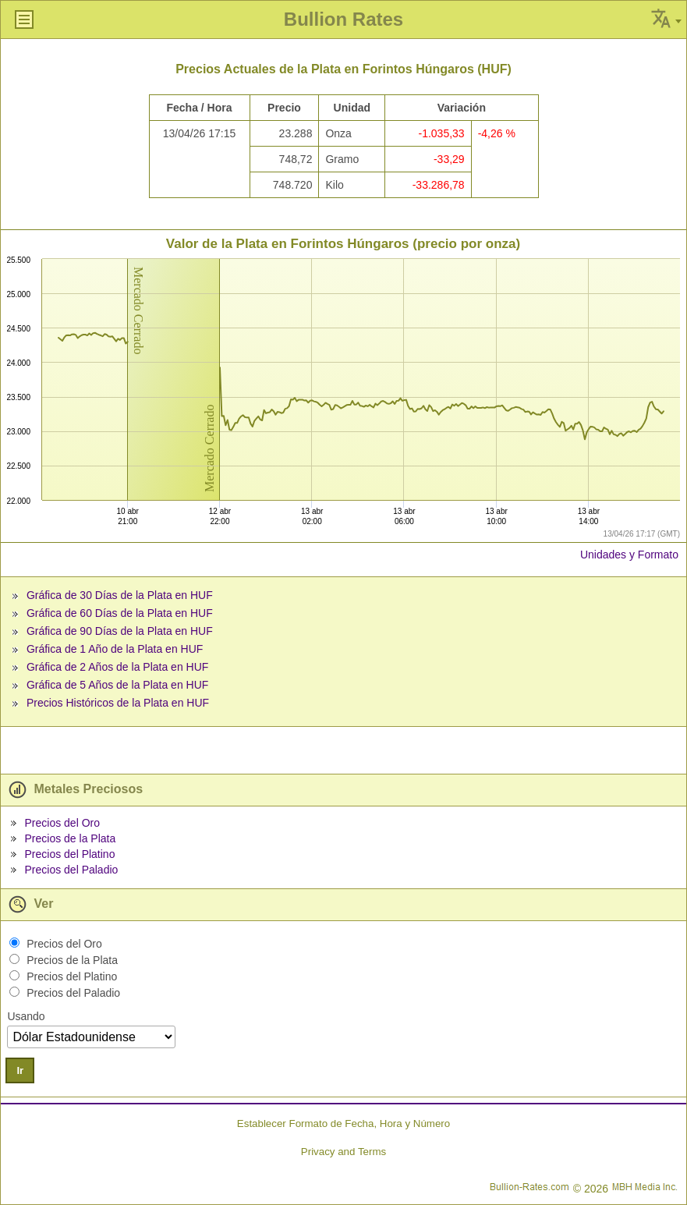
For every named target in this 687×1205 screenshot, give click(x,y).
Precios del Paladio (71, 869)
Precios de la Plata (69, 838)
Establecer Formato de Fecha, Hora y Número (343, 1123)
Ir (19, 1070)
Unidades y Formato (629, 554)
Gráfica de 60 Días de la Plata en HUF (120, 613)
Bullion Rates (343, 19)
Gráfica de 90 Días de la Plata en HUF (120, 631)
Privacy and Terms (343, 1151)
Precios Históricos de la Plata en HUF (118, 702)
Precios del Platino (69, 854)
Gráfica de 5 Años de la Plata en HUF (117, 685)
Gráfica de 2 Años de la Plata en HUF (117, 667)
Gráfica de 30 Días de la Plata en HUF (120, 595)
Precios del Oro (61, 823)
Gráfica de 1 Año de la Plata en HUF (115, 649)
